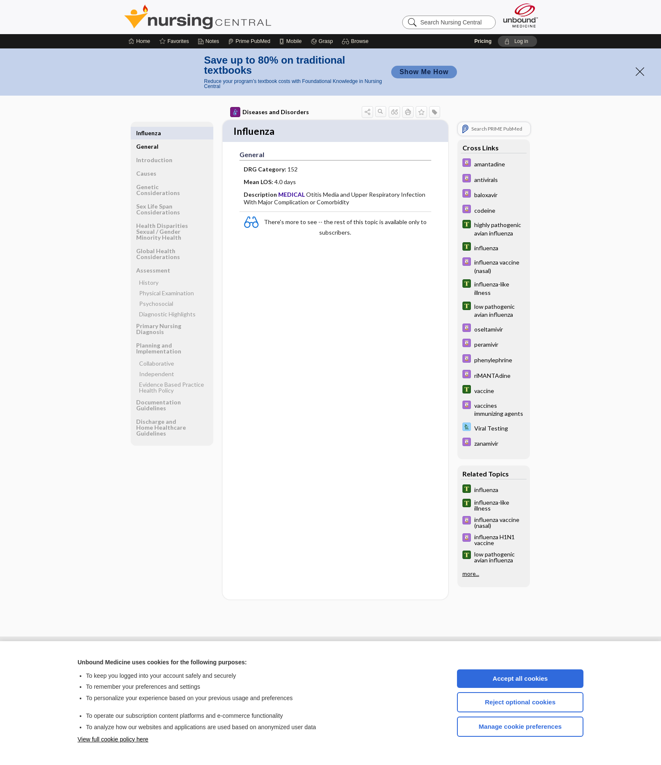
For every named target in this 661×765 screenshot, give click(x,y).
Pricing (483, 41)
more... (470, 573)
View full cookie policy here (113, 739)
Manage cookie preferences (520, 726)
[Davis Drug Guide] (493, 163)
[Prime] (249, 41)
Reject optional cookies (520, 702)
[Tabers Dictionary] (493, 228)
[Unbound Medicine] (520, 15)
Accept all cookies (520, 678)
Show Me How (424, 71)
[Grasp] (322, 41)
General (147, 132)
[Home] (139, 41)
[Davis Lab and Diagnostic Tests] (493, 428)
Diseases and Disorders (269, 112)
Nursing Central (229, 16)
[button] (356, 41)
